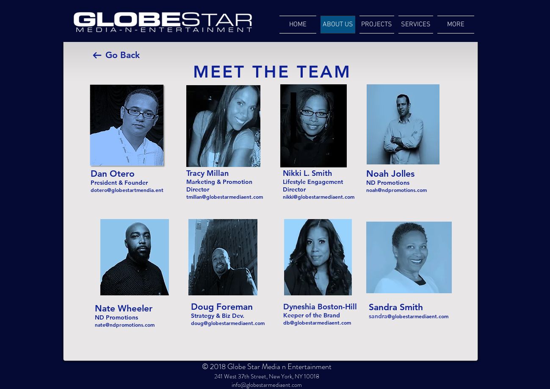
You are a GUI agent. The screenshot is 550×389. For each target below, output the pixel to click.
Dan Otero (113, 173)
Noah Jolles (390, 173)
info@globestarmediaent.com (267, 385)
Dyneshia (299, 306)
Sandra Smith (397, 307)
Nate (106, 308)
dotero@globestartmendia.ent (127, 189)
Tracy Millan (207, 173)
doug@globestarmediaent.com (228, 323)
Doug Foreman (222, 306)
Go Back (122, 55)
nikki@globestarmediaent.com (318, 196)
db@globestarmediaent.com (317, 322)
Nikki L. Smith (308, 173)
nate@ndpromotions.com (125, 324)
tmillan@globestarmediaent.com (224, 196)
